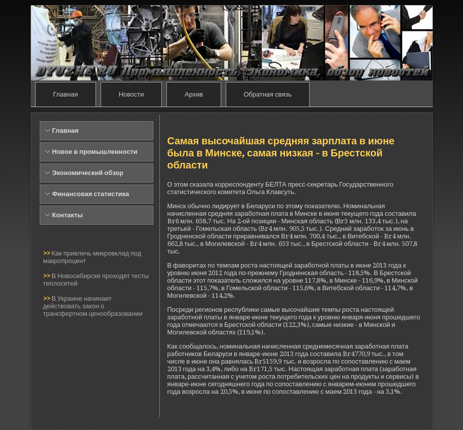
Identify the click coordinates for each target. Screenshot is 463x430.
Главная (65, 94)
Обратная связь (268, 94)
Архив (193, 94)
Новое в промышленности (95, 151)
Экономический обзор (88, 173)
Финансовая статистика (90, 194)
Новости (131, 94)
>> (47, 253)
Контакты (67, 215)
